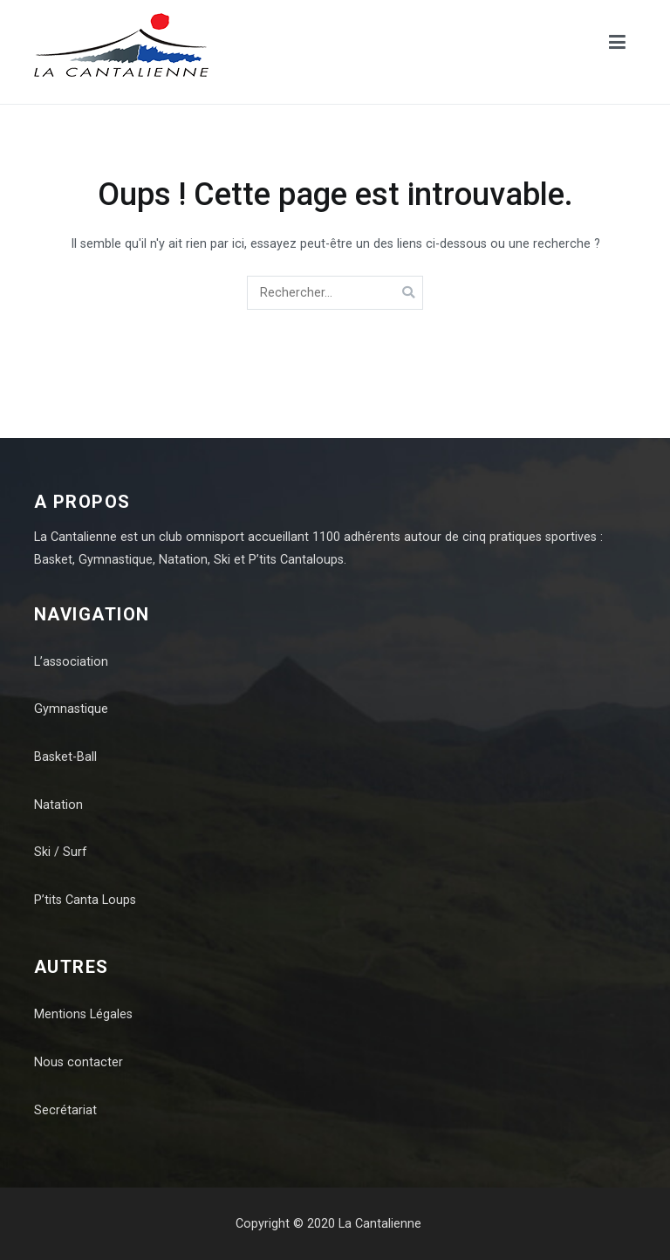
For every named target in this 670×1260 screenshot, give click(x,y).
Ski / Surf (60, 852)
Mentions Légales (83, 1014)
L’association (71, 661)
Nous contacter (78, 1062)
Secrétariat (65, 1110)
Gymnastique (71, 709)
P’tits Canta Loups (85, 900)
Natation (58, 805)
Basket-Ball (65, 757)
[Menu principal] (617, 45)
